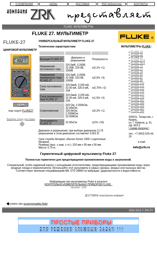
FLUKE (146, 46)
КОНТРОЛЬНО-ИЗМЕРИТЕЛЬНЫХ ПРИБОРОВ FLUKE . (79, 184)
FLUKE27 (27, 110)
